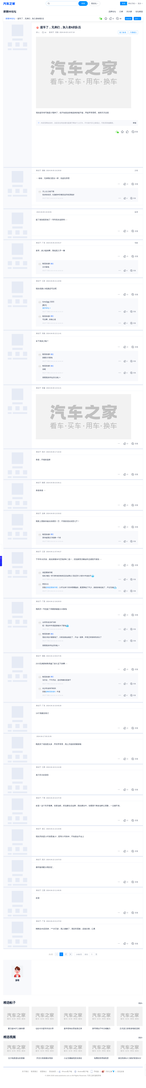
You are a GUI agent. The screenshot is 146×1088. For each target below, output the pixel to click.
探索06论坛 (9, 11)
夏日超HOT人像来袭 (16, 1028)
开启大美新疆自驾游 (44, 1058)
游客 (17, 980)
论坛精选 (139, 11)
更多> (140, 1003)
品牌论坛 (112, 11)
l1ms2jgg (45, 302)
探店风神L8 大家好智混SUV (129, 1058)
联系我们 (34, 1071)
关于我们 (25, 1071)
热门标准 (123, 32)
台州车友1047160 (49, 622)
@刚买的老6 (50, 692)
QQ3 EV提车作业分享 (44, 1028)
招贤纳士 (43, 1071)
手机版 (96, 1071)
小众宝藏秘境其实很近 (73, 1058)
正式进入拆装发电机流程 (130, 1028)
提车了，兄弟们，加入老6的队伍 (30, 18)
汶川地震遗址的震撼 (16, 1058)
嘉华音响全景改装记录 (73, 1028)
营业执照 (52, 1071)
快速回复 (128, 18)
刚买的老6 (46, 263)
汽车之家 (9, 3)
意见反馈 (120, 1071)
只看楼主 (133, 32)
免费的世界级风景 (101, 1058)
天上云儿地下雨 (48, 191)
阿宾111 (45, 584)
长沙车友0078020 (49, 688)
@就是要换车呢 (52, 587)
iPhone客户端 (67, 1071)
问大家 (129, 11)
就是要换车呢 (47, 572)
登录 (123, 3)
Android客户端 (83, 1071)
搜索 (83, 3)
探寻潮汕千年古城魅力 (101, 1028)
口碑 (121, 11)
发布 (137, 18)
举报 (134, 123)
